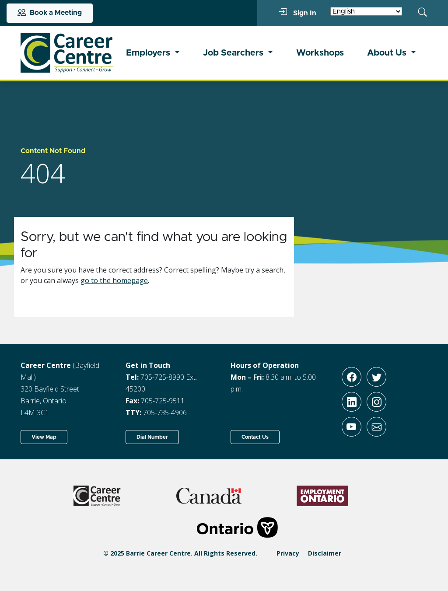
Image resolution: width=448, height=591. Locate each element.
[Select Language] (366, 11)
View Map (44, 437)
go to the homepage (114, 280)
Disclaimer (324, 553)
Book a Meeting (50, 13)
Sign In (297, 12)
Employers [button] (149, 53)
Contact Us (255, 437)
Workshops (320, 53)
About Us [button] (388, 53)
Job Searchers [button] (234, 53)
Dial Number (152, 437)
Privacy (287, 553)
